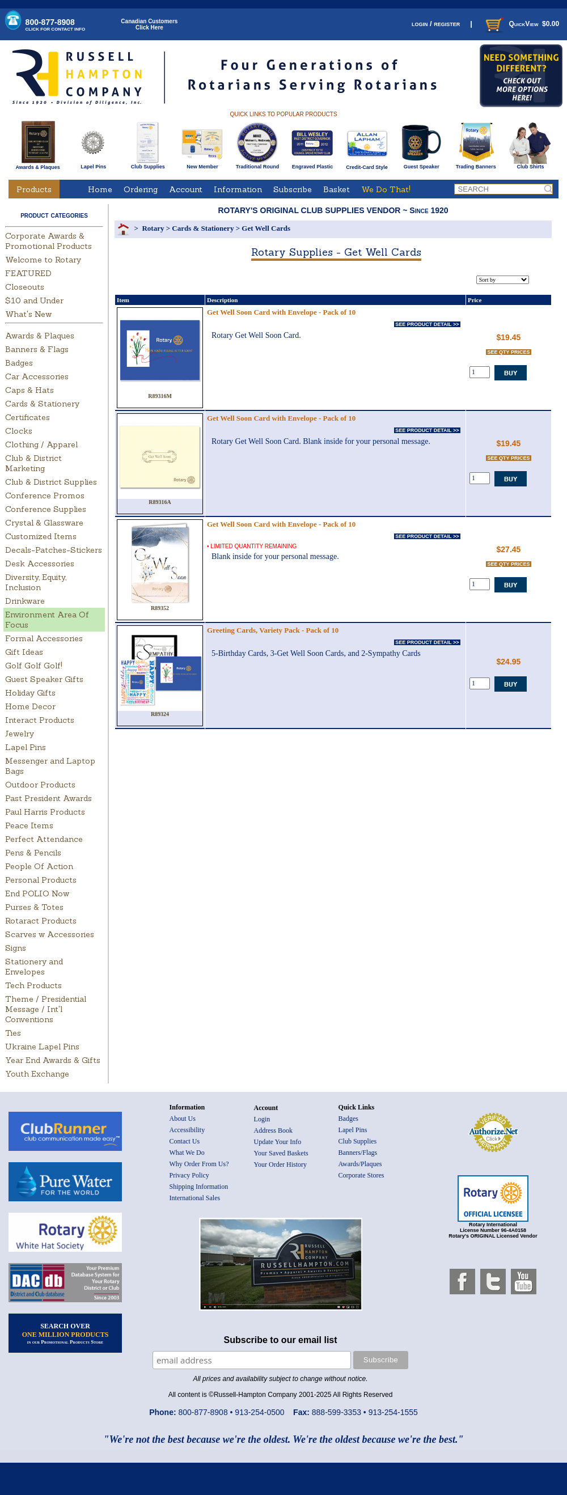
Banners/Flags (358, 1153)
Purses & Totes (34, 907)
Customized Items (41, 536)
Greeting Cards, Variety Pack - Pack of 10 (272, 630)
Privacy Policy (189, 1175)
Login (262, 1119)
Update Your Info (278, 1142)
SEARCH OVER (65, 1333)
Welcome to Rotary (43, 260)
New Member (202, 164)
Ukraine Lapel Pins (42, 1046)
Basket (336, 189)
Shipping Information (199, 1187)
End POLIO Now (37, 893)
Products (34, 189)
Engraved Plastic (312, 164)
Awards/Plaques (360, 1164)
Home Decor (30, 706)
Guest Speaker (421, 164)
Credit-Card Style (367, 165)
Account (185, 189)
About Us (183, 1119)
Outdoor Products (40, 785)
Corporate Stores (361, 1175)
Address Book (273, 1130)
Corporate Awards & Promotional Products (48, 241)
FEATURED (28, 273)
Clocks (18, 431)
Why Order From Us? (199, 1164)
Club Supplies (147, 164)
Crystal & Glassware (44, 523)
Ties (13, 1033)
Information (238, 189)
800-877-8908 (56, 25)
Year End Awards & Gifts (52, 1060)
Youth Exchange (37, 1074)
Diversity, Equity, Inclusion (35, 582)
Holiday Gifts (30, 693)
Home (100, 189)
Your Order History (280, 1164)
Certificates (27, 417)
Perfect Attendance (44, 839)
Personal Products (41, 880)
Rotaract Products (41, 921)
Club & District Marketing (33, 463)
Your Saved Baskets (281, 1153)
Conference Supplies (45, 509)
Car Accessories (37, 376)
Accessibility (187, 1130)
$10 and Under (34, 300)
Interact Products (39, 720)
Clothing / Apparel (41, 444)
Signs (15, 948)
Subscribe (292, 189)
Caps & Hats (29, 390)
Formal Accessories (44, 638)
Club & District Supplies (51, 482)
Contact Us (185, 1141)
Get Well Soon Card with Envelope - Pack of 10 (281, 312)
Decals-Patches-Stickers (53, 550)
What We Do (187, 1153)
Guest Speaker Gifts (44, 679)
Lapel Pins (93, 164)
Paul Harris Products (45, 812)
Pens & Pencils (33, 853)
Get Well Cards (266, 228)
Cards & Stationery (42, 404)
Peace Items (29, 825)
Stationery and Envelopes (34, 966)
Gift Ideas (24, 652)
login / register (436, 23)
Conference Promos (44, 495)
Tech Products (33, 985)
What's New (28, 314)
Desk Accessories (39, 563)
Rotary (153, 228)
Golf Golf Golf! (33, 665)
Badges (19, 363)
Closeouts (24, 287)
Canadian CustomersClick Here (149, 24)
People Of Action (39, 866)
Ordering (141, 189)
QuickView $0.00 (521, 24)
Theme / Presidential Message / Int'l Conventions (45, 1009)
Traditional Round (258, 164)
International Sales (195, 1198)
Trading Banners (476, 164)
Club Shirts (530, 164)
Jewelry (19, 734)
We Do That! (386, 189)
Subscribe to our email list (280, 1340)
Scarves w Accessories (49, 934)
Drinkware (25, 601)
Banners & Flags (37, 349)
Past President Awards (48, 798)
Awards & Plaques (37, 164)
